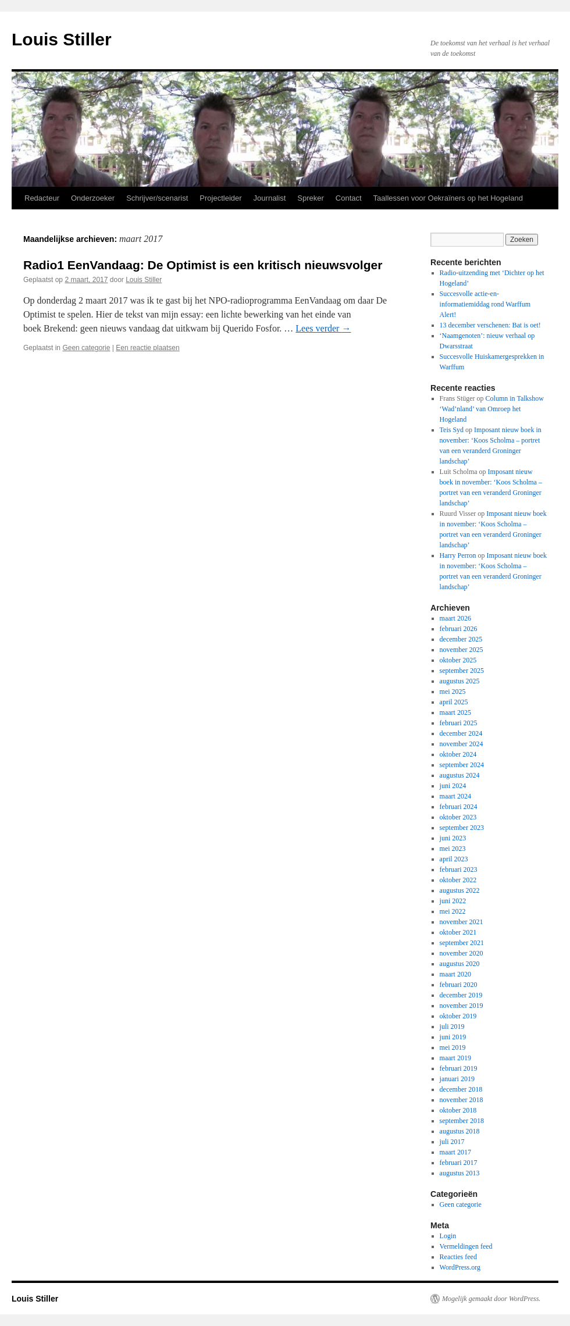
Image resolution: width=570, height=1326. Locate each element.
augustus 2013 (460, 1173)
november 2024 (461, 744)
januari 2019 (457, 1079)
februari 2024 (459, 807)
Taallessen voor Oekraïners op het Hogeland (448, 198)
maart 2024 (455, 796)
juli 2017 (452, 1142)
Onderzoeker (93, 198)
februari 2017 (459, 1163)
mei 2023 (453, 848)
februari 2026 (459, 629)
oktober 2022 (458, 880)
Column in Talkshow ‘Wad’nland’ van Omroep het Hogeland (492, 408)
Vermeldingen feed (466, 1246)
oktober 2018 (458, 1110)
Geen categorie (86, 348)
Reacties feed (458, 1257)
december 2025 (461, 639)
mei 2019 (453, 1047)
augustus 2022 (460, 890)
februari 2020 (459, 985)
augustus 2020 (460, 964)
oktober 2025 (458, 660)
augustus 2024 (460, 775)
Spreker (310, 198)
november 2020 (461, 953)
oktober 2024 (458, 754)
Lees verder (323, 328)
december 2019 (461, 995)
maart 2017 (455, 1152)
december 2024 (461, 733)
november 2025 (461, 650)
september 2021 (462, 943)
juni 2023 (453, 838)
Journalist (270, 198)
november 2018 (461, 1100)
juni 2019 (453, 1037)
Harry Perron (458, 555)
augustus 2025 (460, 681)
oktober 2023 (458, 817)
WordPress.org (460, 1267)
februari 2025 (459, 723)
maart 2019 (455, 1058)
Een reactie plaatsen (147, 348)
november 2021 (461, 922)
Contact (349, 198)
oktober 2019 (458, 1016)
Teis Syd (452, 430)
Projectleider (220, 198)
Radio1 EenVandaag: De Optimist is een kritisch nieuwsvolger (202, 265)
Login (448, 1236)
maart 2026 (455, 618)
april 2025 (454, 702)
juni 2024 (453, 786)
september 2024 (462, 765)
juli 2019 (452, 1026)
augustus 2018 (460, 1131)
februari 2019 (459, 1068)
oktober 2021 (458, 932)
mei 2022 (453, 911)
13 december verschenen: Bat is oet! (490, 325)
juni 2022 (453, 901)
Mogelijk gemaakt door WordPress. (491, 1299)
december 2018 (461, 1089)
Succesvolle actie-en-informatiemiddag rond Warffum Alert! (485, 304)
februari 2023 (459, 869)
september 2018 (462, 1121)
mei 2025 (453, 691)
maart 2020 (455, 974)
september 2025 (462, 670)
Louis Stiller (62, 39)
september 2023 (462, 828)
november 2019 (461, 1005)
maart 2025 (455, 712)
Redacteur (41, 198)
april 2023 (454, 859)
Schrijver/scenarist (157, 198)
